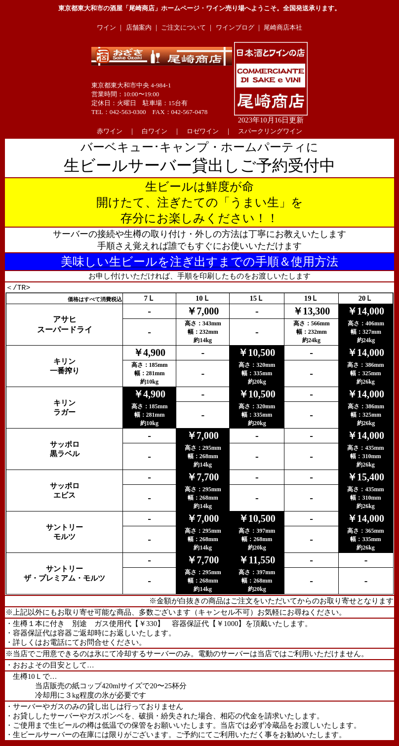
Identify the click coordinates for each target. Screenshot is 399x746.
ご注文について (183, 27)
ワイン (106, 27)
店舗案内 (139, 27)
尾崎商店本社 (283, 27)
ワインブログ (235, 27)
